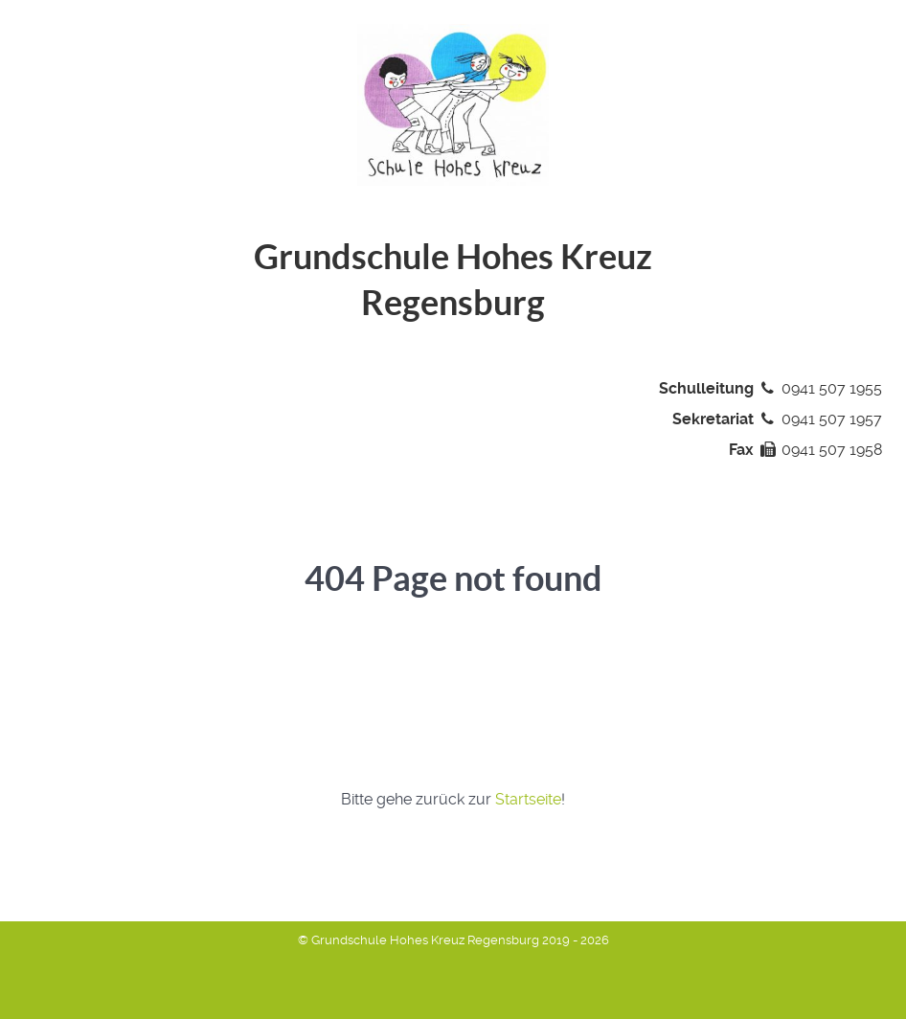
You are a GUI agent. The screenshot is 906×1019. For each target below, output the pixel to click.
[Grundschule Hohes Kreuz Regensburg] (453, 104)
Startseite (528, 799)
